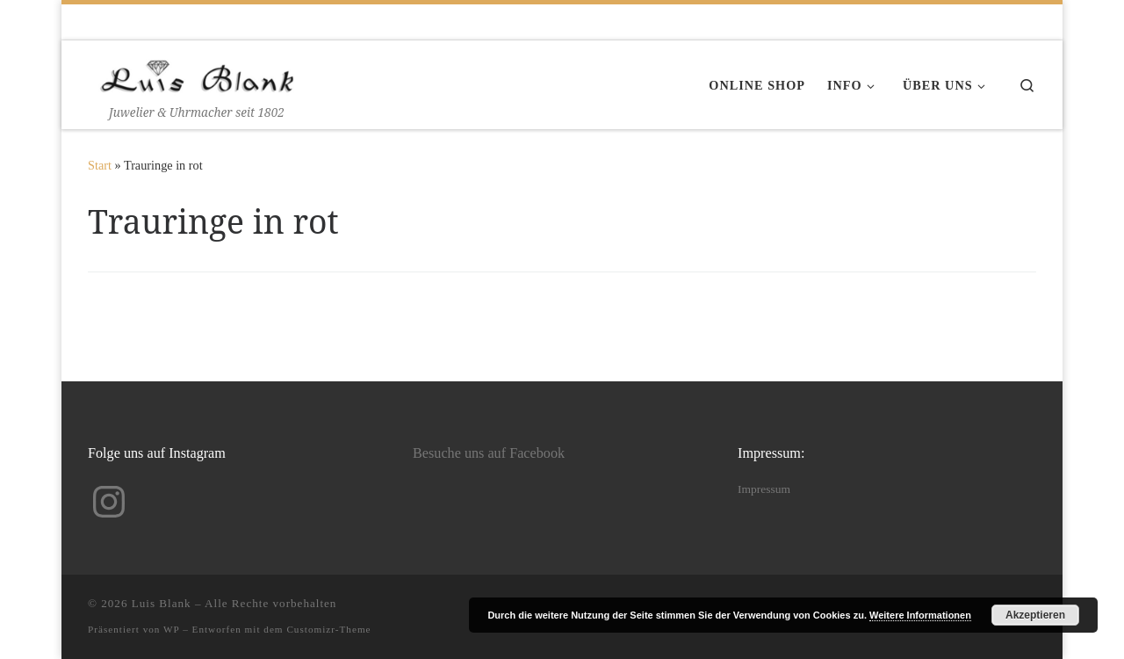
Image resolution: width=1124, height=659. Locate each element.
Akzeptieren (1035, 615)
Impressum (764, 489)
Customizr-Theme (328, 629)
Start (100, 165)
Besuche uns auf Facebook (489, 453)
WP (171, 629)
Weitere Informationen (920, 615)
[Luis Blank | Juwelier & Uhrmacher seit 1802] (197, 72)
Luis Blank (161, 603)
